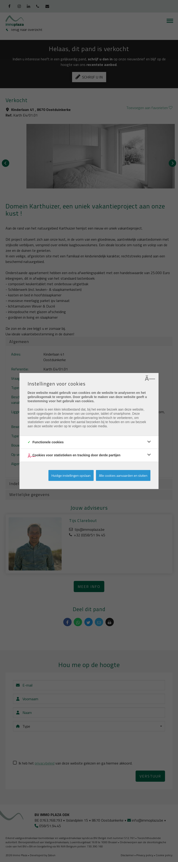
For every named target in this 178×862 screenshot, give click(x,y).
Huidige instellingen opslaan (71, 475)
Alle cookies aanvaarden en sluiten (123, 475)
